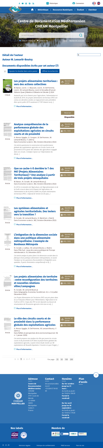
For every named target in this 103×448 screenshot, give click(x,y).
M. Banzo (17, 88)
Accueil (32, 9)
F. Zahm (30, 140)
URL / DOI (66, 131)
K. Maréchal (42, 218)
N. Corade (26, 182)
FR (93, 3)
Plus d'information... (24, 106)
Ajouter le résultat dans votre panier (23, 71)
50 (62, 359)
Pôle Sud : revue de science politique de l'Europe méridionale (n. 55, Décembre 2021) (34, 251)
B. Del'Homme (48, 88)
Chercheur (92, 10)
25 (57, 359)
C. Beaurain (32, 88)
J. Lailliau (26, 248)
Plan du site (80, 445)
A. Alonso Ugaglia (20, 137)
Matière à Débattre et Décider (37, 92)
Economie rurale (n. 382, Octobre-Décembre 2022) (37, 142)
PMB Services (65, 445)
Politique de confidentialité (46, 445)
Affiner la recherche (50, 71)
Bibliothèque (43, 10)
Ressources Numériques (63, 10)
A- (3, 445)
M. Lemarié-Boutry (27, 90)
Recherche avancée (76, 40)
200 (71, 359)
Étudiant (80, 10)
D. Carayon (32, 137)
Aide (65, 40)
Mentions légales (24, 445)
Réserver (67, 113)
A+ (9, 445)
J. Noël (50, 218)
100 (66, 359)
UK (98, 3)
